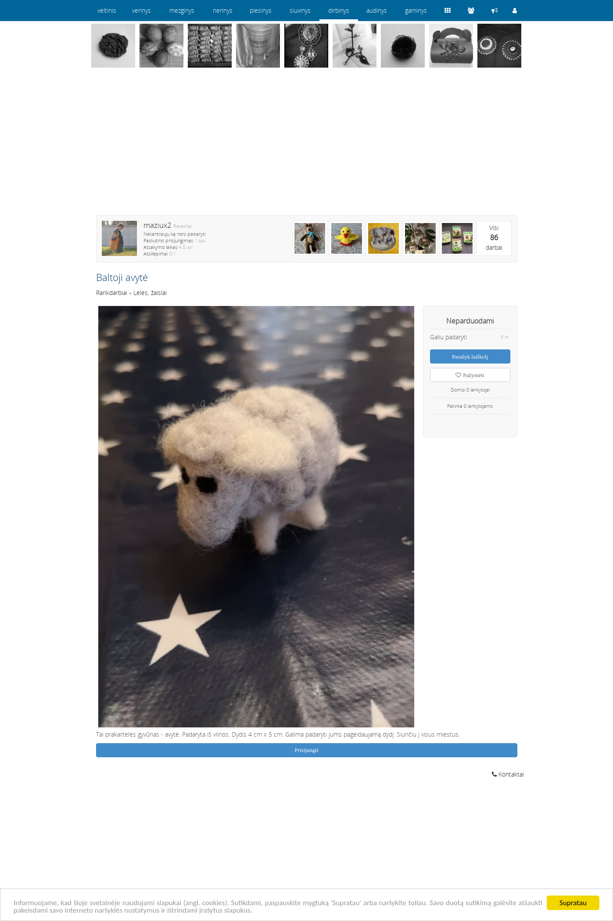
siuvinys (300, 10)
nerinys (223, 10)
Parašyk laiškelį (470, 357)
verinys (141, 10)
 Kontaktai (508, 774)
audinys (376, 10)
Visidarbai (494, 237)
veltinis (106, 10)
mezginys (181, 10)
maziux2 (157, 225)
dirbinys (338, 10)
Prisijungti (306, 750)
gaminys (416, 10)
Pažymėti (469, 375)
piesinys (261, 10)
